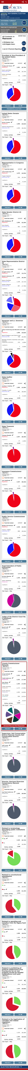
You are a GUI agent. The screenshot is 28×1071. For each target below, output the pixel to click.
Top (20, 106)
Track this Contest (8, 63)
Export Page (22, 36)
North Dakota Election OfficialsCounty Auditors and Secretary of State (12, 11)
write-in (4, 78)
